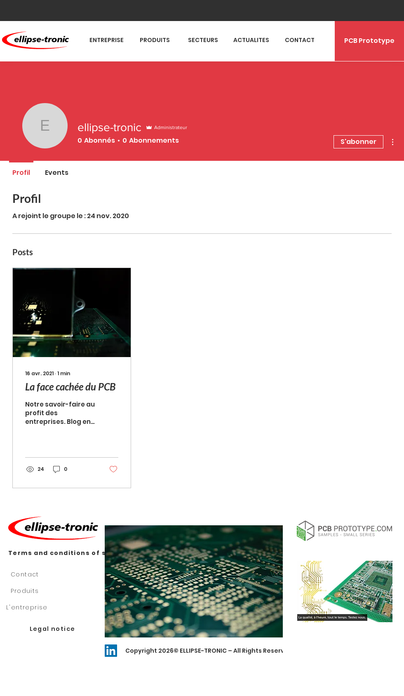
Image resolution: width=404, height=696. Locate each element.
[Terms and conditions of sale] (61, 553)
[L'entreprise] (28, 608)
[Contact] (25, 575)
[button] (344, 591)
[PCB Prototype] (369, 41)
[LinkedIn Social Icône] (111, 650)
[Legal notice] (53, 629)
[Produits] (25, 591)
